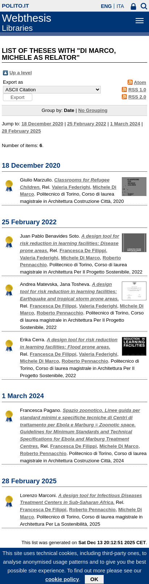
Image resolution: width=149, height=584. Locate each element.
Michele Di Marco (80, 257)
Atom (140, 82)
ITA (120, 6)
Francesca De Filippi (82, 250)
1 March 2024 (125, 123)
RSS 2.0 (137, 97)
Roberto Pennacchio (60, 313)
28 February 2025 (21, 131)
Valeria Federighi (71, 187)
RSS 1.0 (137, 89)
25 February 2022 (86, 123)
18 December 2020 (42, 123)
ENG (106, 6)
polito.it (15, 6)
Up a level (20, 72)
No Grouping (93, 110)
